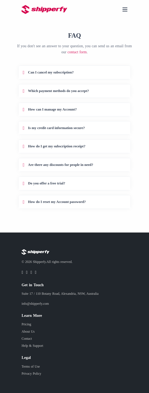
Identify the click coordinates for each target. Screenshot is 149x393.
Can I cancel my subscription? (51, 72)
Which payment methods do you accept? (58, 91)
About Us (28, 331)
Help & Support (32, 345)
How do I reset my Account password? (57, 202)
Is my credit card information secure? (56, 128)
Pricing (26, 324)
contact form (77, 52)
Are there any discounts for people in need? (60, 165)
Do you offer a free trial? (46, 183)
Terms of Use (31, 366)
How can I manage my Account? (52, 109)
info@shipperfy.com (35, 303)
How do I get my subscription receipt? (56, 146)
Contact (27, 338)
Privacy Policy (31, 373)
